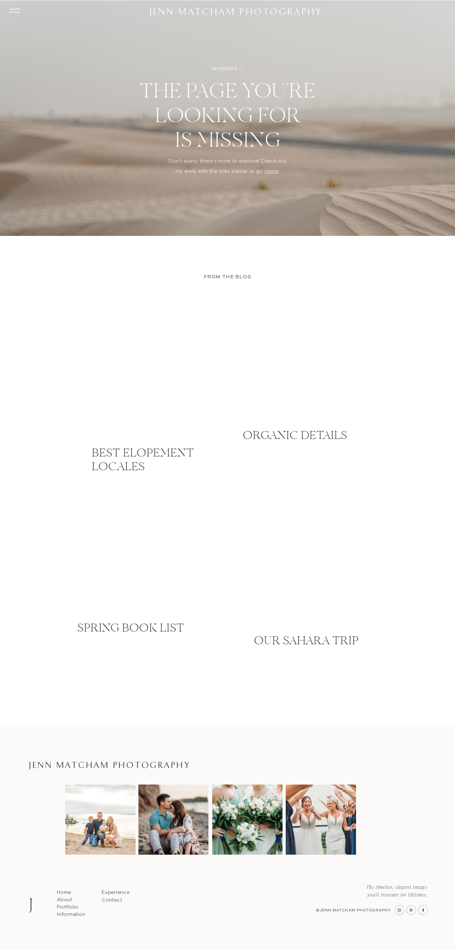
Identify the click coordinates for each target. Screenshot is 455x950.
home (272, 171)
